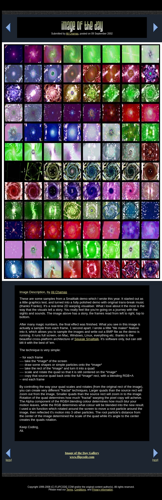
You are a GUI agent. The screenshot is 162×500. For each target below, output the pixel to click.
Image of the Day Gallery (82, 453)
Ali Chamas (72, 33)
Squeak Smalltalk (86, 339)
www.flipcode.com (82, 457)
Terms (69, 489)
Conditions (80, 489)
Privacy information (102, 489)
